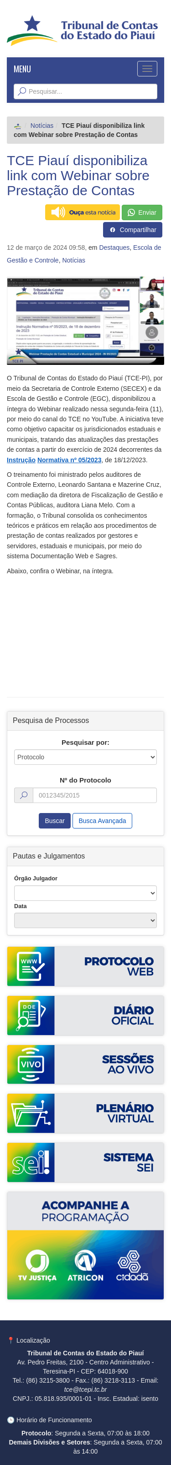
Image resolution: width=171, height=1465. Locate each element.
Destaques (114, 247)
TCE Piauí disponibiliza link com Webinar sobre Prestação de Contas (78, 175)
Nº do (85, 780)
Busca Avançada (102, 820)
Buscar (55, 820)
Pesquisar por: (85, 742)
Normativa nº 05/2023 (69, 460)
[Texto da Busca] (85, 91)
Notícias (42, 125)
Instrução (21, 460)
